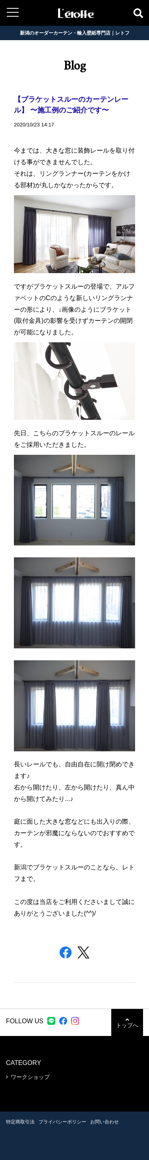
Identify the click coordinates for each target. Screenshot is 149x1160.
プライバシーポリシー (62, 1122)
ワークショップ (30, 1077)
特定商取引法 (20, 1122)
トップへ (127, 1022)
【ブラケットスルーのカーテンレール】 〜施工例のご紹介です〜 (71, 105)
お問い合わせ (104, 1122)
